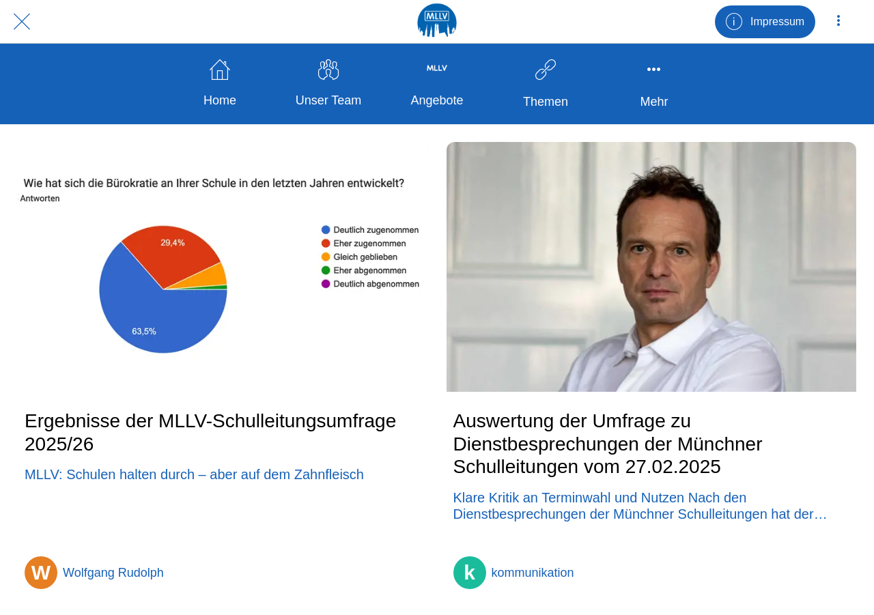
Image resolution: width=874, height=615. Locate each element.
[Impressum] (765, 21)
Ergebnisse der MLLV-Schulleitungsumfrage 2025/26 (210, 432)
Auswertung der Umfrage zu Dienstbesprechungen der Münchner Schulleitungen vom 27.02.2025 (608, 443)
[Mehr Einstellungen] (838, 21)
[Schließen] (22, 22)
